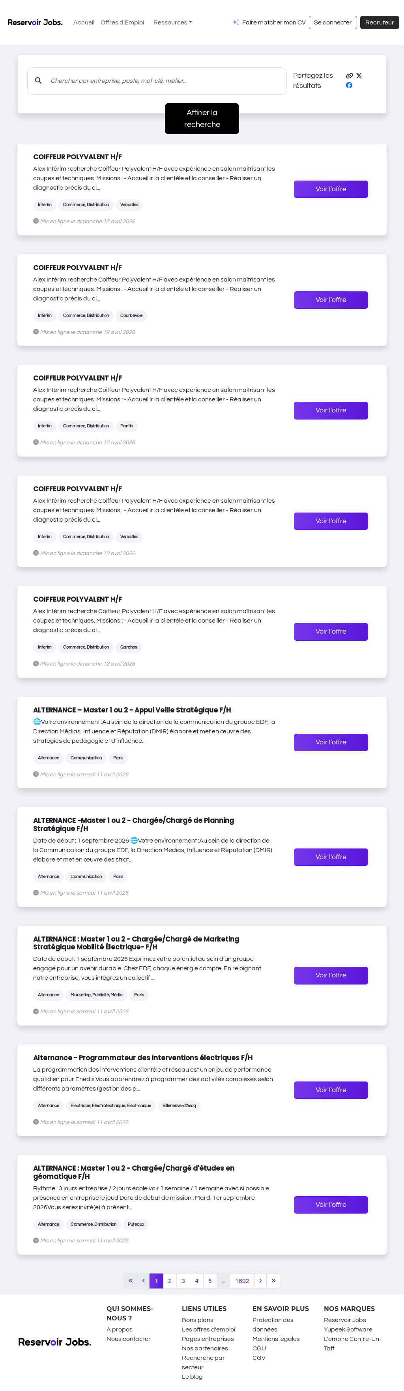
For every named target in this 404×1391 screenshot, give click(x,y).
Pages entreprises (208, 1339)
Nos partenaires (205, 1348)
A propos (120, 1329)
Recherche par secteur (203, 1362)
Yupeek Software (348, 1329)
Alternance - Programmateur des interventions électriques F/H (142, 1058)
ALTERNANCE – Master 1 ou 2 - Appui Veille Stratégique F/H (132, 710)
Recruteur (379, 22)
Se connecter (333, 22)
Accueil (83, 22)
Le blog (192, 1377)
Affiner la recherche (202, 119)
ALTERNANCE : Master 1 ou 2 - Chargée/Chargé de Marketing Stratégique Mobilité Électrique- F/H (136, 943)
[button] (349, 76)
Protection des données (273, 1325)
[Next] (260, 1281)
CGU (259, 1348)
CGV (259, 1358)
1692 (242, 1281)
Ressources (170, 22)
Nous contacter (129, 1339)
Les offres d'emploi (208, 1329)
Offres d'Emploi (122, 22)
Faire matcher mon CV (274, 22)
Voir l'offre (331, 189)
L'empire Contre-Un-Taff (353, 1344)
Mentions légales (276, 1339)
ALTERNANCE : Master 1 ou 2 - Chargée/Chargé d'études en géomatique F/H (133, 1172)
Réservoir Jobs (345, 1320)
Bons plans (197, 1320)
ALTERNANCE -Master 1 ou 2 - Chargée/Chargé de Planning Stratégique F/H (133, 824)
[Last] (273, 1281)
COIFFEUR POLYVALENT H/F (77, 157)
